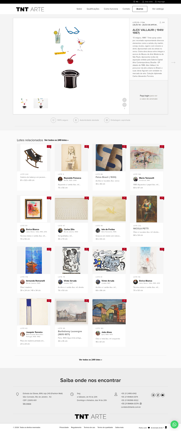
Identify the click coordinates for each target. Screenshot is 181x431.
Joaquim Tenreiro (34, 332)
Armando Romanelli (35, 281)
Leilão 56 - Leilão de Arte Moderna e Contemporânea (145, 25)
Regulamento (77, 427)
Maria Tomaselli (146, 178)
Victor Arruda (70, 281)
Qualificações (93, 9)
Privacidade (65, 427)
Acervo (139, 9)
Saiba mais (118, 427)
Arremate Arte (157, 428)
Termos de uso (89, 427)
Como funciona (111, 9)
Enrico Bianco (32, 229)
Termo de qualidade (104, 427)
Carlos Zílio (69, 229)
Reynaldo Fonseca (72, 178)
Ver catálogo (158, 9)
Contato (126, 9)
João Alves (107, 332)
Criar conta (147, 2)
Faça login (160, 2)
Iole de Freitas (108, 229)
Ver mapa (27, 403)
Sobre (79, 9)
